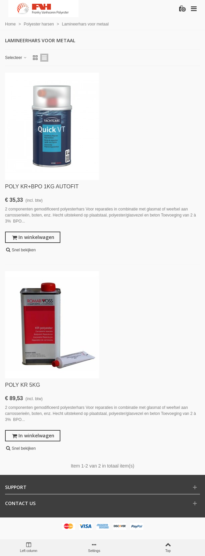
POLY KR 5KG (22, 385)
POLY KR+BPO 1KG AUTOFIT (42, 186)
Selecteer (16, 57)
